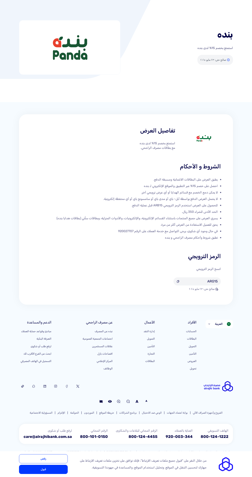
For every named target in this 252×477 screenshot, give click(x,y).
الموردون (89, 412)
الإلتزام (61, 412)
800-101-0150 (94, 436)
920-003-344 (179, 436)
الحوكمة (74, 412)
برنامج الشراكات (128, 412)
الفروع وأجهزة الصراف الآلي (208, 412)
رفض (43, 458)
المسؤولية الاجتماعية (41, 412)
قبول (43, 469)
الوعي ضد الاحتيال (152, 412)
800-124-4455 (143, 436)
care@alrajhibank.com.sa (48, 436)
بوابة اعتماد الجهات (177, 412)
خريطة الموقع (106, 412)
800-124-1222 (214, 436)
